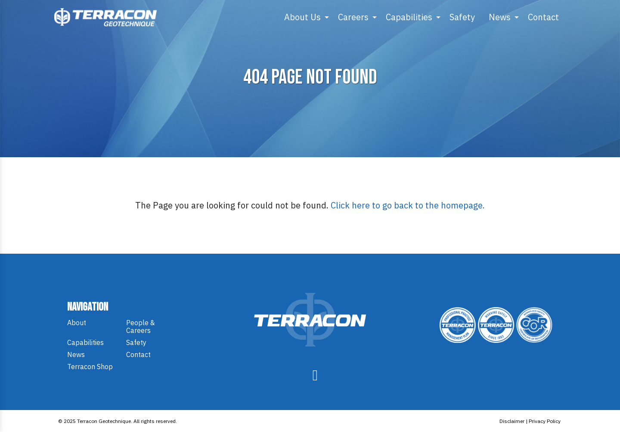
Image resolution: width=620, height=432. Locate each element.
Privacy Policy (545, 421)
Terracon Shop (90, 366)
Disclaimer (511, 421)
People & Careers (140, 326)
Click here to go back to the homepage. (408, 205)
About (76, 323)
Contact (543, 17)
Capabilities (409, 17)
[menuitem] (304, 17)
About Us (302, 17)
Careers (353, 17)
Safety (462, 17)
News (500, 17)
